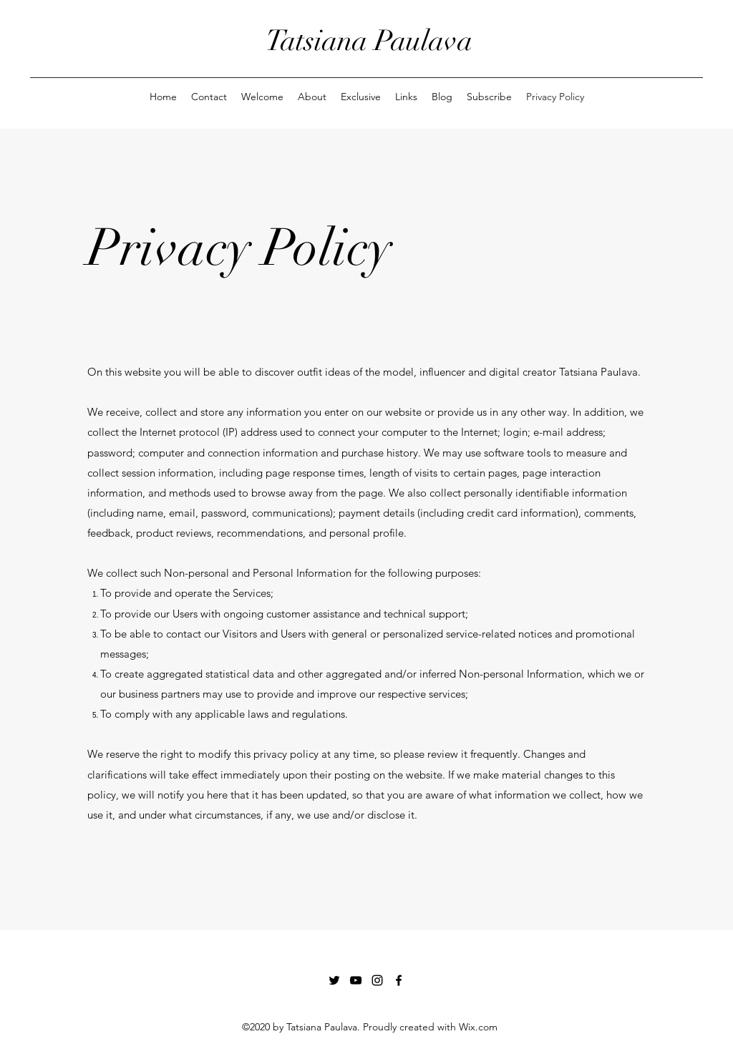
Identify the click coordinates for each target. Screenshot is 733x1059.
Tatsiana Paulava (369, 41)
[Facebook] (399, 980)
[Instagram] (377, 980)
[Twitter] (334, 980)
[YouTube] (356, 980)
